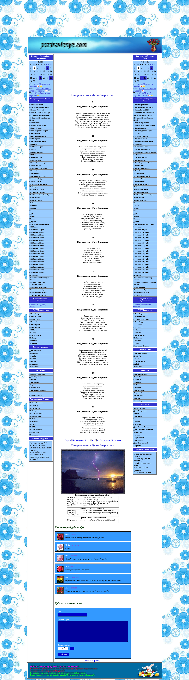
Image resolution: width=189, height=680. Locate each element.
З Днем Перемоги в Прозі (142, 163)
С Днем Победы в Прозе (38, 163)
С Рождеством (34, 123)
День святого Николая (37, 390)
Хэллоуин (33, 393)
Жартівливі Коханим (141, 346)
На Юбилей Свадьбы (37, 192)
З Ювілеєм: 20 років (141, 238)
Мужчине (33, 208)
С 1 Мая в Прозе (35, 157)
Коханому (137, 203)
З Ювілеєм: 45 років (141, 254)
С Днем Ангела (35, 181)
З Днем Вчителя (139, 171)
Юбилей (32, 361)
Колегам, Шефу (139, 179)
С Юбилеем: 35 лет (36, 248)
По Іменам (137, 275)
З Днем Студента (139, 128)
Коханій (136, 205)
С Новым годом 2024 (37, 374)
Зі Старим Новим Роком (142, 115)
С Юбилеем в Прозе (36, 230)
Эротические (34, 432)
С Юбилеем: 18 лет (36, 235)
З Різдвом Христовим (141, 123)
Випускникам (138, 173)
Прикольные (34, 367)
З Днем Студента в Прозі (142, 131)
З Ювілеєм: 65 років (141, 264)
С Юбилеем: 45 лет (36, 254)
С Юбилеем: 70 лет (36, 267)
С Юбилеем (33, 227)
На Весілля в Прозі (140, 189)
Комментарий (63, 619)
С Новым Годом (35, 316)
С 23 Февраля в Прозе (37, 141)
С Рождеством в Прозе (37, 125)
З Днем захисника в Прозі (143, 141)
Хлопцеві (137, 219)
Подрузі (136, 216)
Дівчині (136, 222)
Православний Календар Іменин (142, 279)
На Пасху (32, 333)
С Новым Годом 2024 (37, 110)
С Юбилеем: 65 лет (36, 264)
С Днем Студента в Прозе (38, 131)
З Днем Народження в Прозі (143, 107)
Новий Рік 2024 (139, 408)
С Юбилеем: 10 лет (36, 232)
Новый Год (33, 353)
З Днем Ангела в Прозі (141, 184)
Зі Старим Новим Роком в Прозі (143, 119)
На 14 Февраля (35, 416)
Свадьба (32, 356)
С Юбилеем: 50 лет (36, 256)
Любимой (33, 205)
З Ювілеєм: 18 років (141, 235)
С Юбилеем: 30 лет (36, 243)
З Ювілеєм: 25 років (141, 240)
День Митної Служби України (142, 94)
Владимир (41, 304)
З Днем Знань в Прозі (141, 168)
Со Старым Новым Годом (39, 115)
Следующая (105, 440)
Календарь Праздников (38, 287)
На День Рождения (36, 403)
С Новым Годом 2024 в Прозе (40, 113)
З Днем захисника (140, 139)
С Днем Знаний (35, 165)
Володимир (146, 304)
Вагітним (137, 421)
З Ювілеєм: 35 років (141, 248)
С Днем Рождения (36, 105)
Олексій (136, 304)
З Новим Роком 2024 (141, 110)
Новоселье (33, 359)
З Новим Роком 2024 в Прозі (144, 113)
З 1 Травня (137, 155)
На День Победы (35, 430)
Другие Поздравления (37, 295)
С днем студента (35, 395)
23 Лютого (137, 385)
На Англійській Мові (141, 292)
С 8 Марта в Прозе (36, 147)
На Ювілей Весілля (140, 192)
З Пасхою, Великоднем (141, 149)
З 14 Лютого (138, 133)
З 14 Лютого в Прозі (140, 136)
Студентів (137, 379)
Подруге (32, 216)
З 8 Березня (137, 144)
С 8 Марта (33, 144)
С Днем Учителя (35, 171)
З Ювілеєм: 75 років (141, 270)
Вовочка (136, 398)
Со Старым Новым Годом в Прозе (39, 119)
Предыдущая (78, 440)
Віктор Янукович (140, 401)
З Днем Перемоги (140, 160)
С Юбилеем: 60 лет (36, 262)
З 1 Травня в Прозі (140, 157)
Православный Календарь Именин (39, 279)
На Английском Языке (37, 292)
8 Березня (137, 387)
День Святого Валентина (142, 427)
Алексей (32, 304)
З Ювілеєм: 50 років (141, 256)
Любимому (33, 203)
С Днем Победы (35, 160)
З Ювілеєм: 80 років (141, 272)
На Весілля (137, 187)
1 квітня (136, 435)
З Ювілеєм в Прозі (140, 230)
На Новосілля (138, 197)
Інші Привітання (139, 295)
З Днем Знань (138, 165)
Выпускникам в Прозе (37, 176)
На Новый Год (34, 408)
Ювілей (136, 364)
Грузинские (33, 364)
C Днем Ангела (35, 335)
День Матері (138, 440)
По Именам (33, 275)
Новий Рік (137, 356)
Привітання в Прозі (140, 290)
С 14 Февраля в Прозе (37, 136)
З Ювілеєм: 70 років (141, 267)
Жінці (135, 211)
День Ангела (138, 416)
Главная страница (92, 660)
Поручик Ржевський (141, 393)
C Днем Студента (35, 322)
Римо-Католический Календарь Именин (37, 283)
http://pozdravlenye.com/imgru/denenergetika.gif (93, 521)
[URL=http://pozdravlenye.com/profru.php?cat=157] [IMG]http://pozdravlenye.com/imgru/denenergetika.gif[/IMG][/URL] (93, 513)
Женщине (33, 211)
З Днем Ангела (139, 181)
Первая (68, 440)
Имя (59, 611)
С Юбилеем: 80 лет (36, 272)
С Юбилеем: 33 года (37, 246)
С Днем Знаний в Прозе (38, 168)
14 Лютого (137, 382)
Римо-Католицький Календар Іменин (144, 283)
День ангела (34, 382)
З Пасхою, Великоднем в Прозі (144, 152)
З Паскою (137, 333)
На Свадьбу (33, 187)
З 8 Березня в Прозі (140, 147)
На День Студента (36, 413)
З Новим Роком (139, 316)
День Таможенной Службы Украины (40, 89)
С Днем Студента (35, 128)
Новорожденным (35, 200)
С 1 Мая (32, 155)
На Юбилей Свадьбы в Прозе (40, 195)
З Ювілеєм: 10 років (141, 232)
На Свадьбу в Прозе (36, 189)
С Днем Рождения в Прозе (39, 107)
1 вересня (137, 446)
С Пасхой (32, 149)
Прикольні (137, 367)
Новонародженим (140, 200)
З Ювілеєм (137, 227)
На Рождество (34, 411)
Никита (32, 307)
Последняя (116, 440)
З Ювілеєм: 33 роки (140, 246)
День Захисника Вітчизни (143, 430)
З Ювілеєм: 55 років (141, 259)
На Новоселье (34, 197)
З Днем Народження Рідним (143, 224)
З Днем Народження (141, 105)
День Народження (140, 353)
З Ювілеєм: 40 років (141, 251)
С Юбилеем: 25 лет (36, 240)
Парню (32, 219)
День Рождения (35, 351)
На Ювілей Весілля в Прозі (143, 195)
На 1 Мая (32, 427)
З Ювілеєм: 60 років (141, 262)
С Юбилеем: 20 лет (36, 238)
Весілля (136, 359)
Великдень (137, 432)
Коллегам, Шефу (35, 179)
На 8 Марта (33, 421)
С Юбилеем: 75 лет (36, 270)
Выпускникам (34, 173)
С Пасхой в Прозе (36, 152)
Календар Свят (139, 287)
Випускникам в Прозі (141, 176)
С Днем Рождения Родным (39, 224)
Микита (136, 307)
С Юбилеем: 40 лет (36, 251)
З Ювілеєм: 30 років (141, 243)
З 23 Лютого (138, 327)
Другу (31, 213)
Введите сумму (64, 645)
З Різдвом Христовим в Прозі (144, 125)
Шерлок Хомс (138, 395)
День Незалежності (140, 443)
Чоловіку (136, 208)
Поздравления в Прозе (37, 290)
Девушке (32, 222)
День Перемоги (139, 390)
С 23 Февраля (34, 139)
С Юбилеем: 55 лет (36, 259)
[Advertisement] (94, 19)
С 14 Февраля (34, 133)
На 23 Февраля (35, 419)
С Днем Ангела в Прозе (38, 184)
